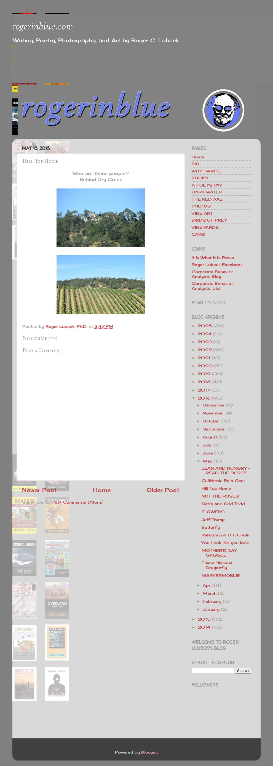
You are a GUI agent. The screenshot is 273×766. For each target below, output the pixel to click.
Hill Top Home (216, 488)
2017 (204, 390)
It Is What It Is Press (213, 257)
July (207, 445)
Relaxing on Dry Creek (225, 535)
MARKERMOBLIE (221, 575)
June (208, 453)
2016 (204, 398)
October (211, 421)
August (210, 437)
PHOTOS (201, 206)
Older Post (163, 489)
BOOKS (200, 177)
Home (102, 489)
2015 (204, 619)
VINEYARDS (205, 227)
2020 (205, 365)
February (212, 601)
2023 (205, 341)
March (209, 593)
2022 (205, 349)
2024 (205, 333)
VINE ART (202, 213)
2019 (204, 373)
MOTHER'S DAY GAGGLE (219, 552)
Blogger (149, 752)
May (207, 461)
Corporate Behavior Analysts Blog (212, 274)
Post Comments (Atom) (77, 502)
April (208, 585)
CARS (198, 234)
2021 (204, 357)
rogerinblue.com (42, 27)
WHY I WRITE (206, 171)
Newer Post (39, 489)
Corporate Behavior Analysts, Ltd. (212, 285)
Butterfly (211, 527)
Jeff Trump (213, 519)
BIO (195, 163)
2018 (204, 381)
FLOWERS (213, 511)
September (214, 429)
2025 (205, 325)
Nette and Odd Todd (223, 503)
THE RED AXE (207, 199)
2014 (204, 627)
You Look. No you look (225, 542)
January (211, 609)
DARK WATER (207, 192)
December (213, 405)
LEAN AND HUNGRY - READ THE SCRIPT (226, 470)
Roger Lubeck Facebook (217, 264)
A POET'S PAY (207, 185)
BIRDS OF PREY (209, 220)
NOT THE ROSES (220, 496)
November (213, 413)
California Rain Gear (223, 480)
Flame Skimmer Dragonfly (218, 565)
